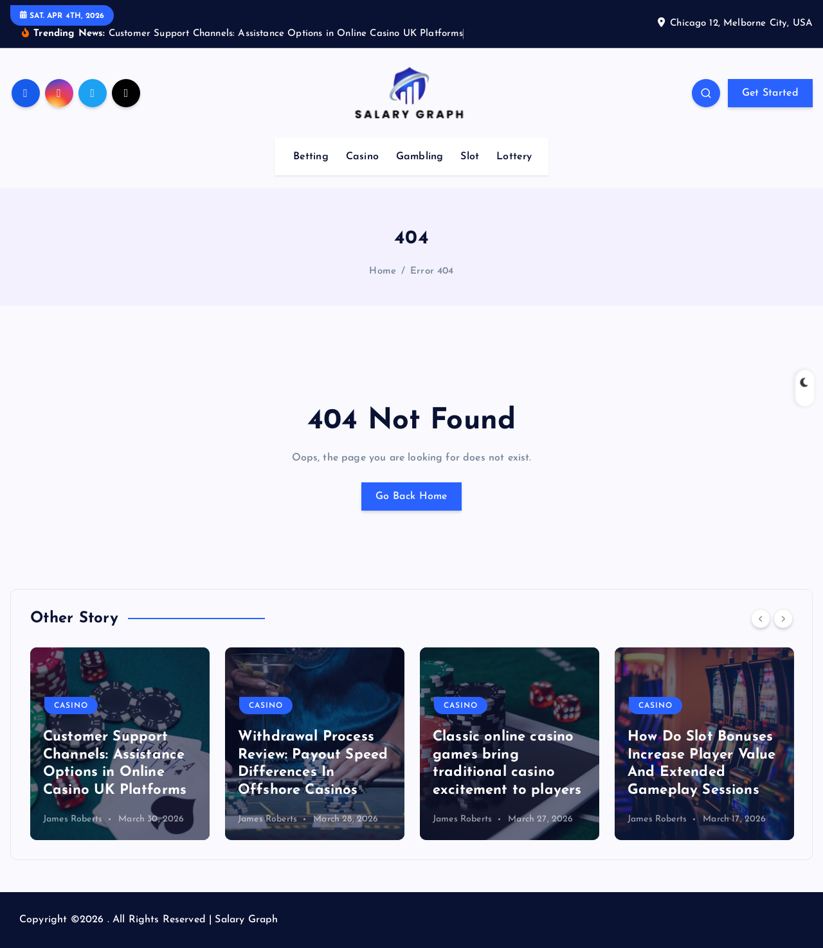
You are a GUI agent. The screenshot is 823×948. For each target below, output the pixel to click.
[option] (120, 743)
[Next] (783, 618)
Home (382, 271)
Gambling (419, 157)
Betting (311, 157)
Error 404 (431, 271)
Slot (469, 157)
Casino (362, 157)
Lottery (514, 157)
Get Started (770, 93)
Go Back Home (411, 496)
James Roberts (72, 819)
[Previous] (760, 618)
